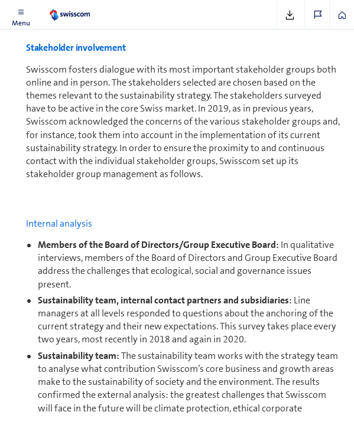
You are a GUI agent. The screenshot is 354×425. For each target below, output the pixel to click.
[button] (20, 15)
